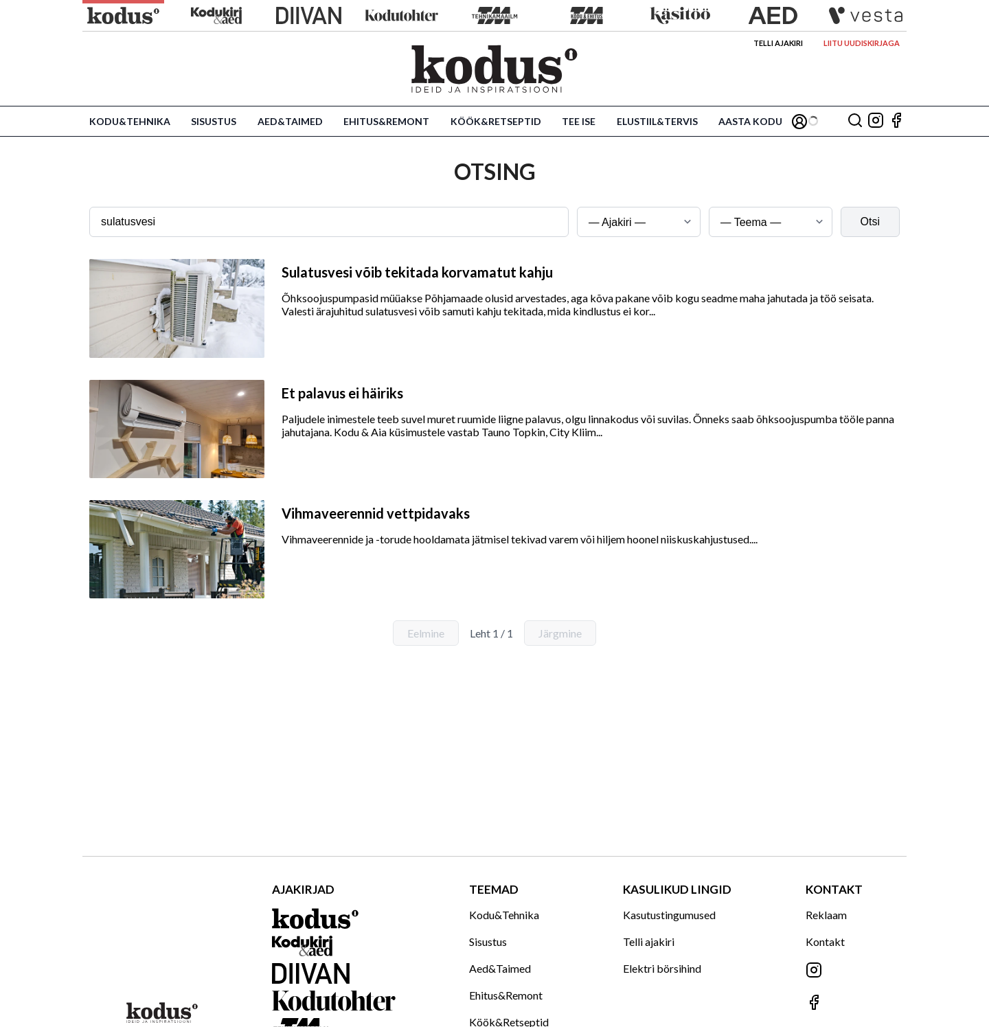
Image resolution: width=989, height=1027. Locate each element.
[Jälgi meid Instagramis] (875, 121)
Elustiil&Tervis (657, 121)
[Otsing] (855, 121)
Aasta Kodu (750, 121)
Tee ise (578, 121)
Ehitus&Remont (386, 121)
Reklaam (826, 914)
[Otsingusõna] (329, 222)
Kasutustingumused (669, 914)
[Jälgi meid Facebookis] (896, 121)
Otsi (870, 221)
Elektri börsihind (662, 968)
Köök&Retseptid (496, 121)
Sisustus (213, 121)
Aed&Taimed (290, 121)
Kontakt (825, 941)
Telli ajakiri (778, 42)
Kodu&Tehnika (129, 121)
